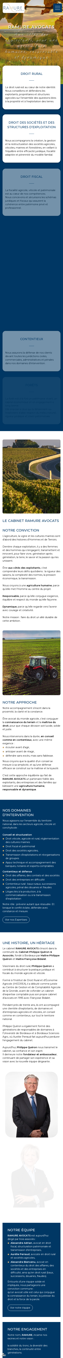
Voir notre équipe (20, 1307)
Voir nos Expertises (16, 919)
